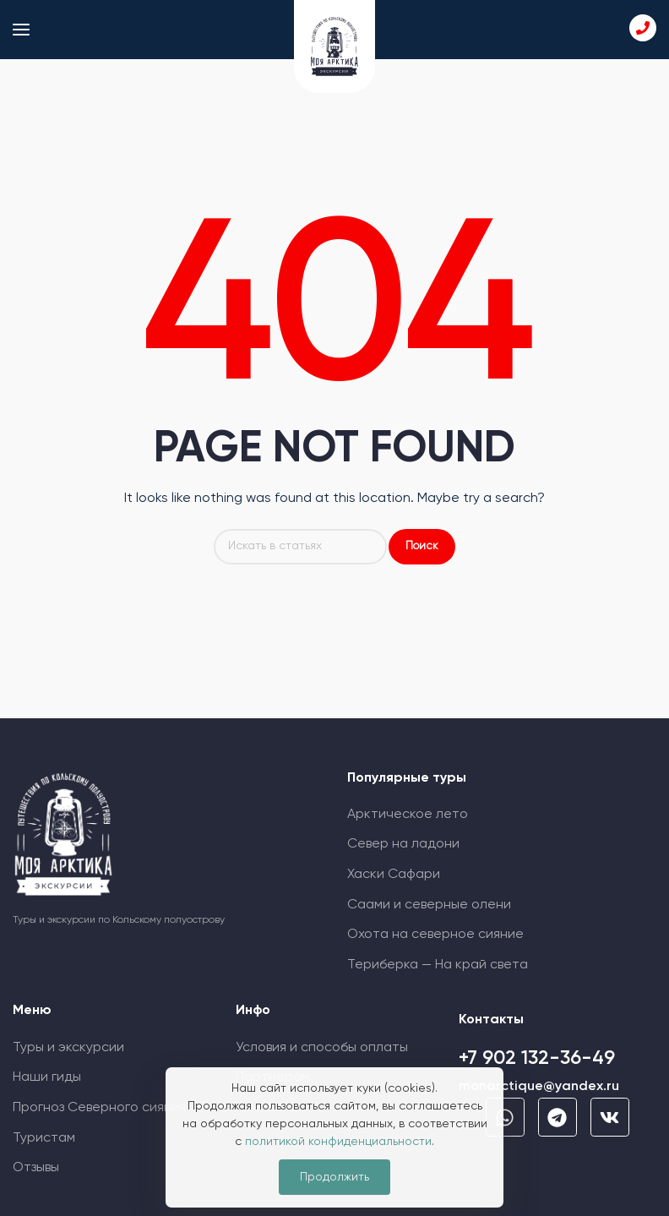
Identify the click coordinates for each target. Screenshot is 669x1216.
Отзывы (36, 1168)
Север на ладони (403, 844)
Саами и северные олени (429, 905)
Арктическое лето (407, 814)
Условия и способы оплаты (322, 1048)
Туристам (44, 1138)
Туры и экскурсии (68, 1048)
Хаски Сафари (393, 874)
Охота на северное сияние (435, 934)
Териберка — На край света (437, 965)
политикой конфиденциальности (338, 1142)
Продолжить (334, 1177)
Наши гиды (47, 1077)
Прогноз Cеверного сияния (99, 1108)
